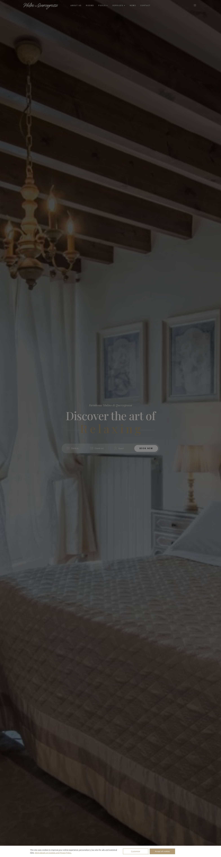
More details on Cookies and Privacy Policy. (53, 852)
